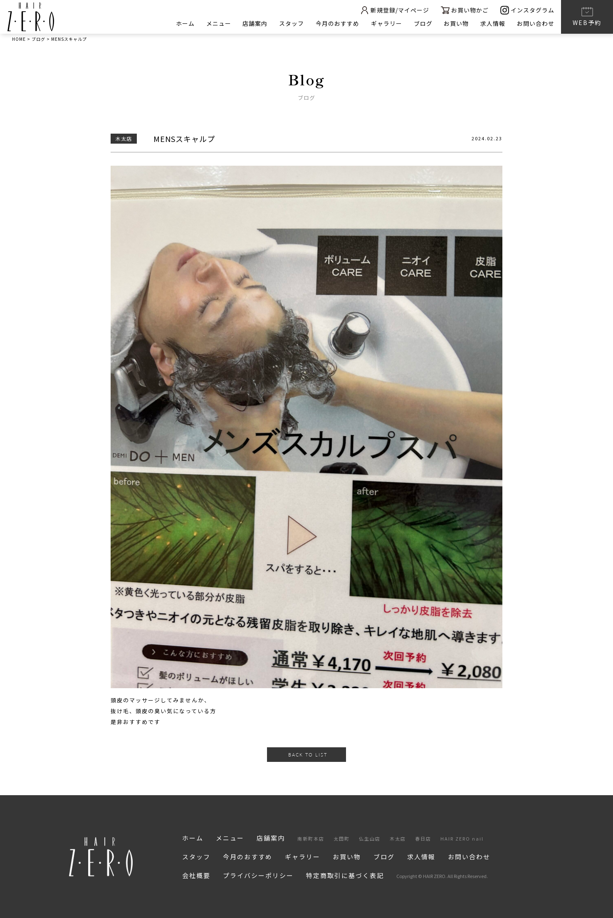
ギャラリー (386, 23)
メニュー (217, 23)
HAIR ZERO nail (462, 838)
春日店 (423, 838)
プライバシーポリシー (258, 875)
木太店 (398, 838)
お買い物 (456, 23)
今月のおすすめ (337, 23)
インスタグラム (527, 10)
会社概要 (196, 875)
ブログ (422, 23)
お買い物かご (465, 10)
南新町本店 (310, 838)
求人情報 (492, 23)
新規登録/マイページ (394, 10)
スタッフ (291, 23)
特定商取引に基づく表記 (345, 875)
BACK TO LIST (307, 754)
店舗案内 (254, 23)
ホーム (184, 23)
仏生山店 (370, 838)
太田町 (342, 838)
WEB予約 (587, 16)
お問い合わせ (535, 23)
